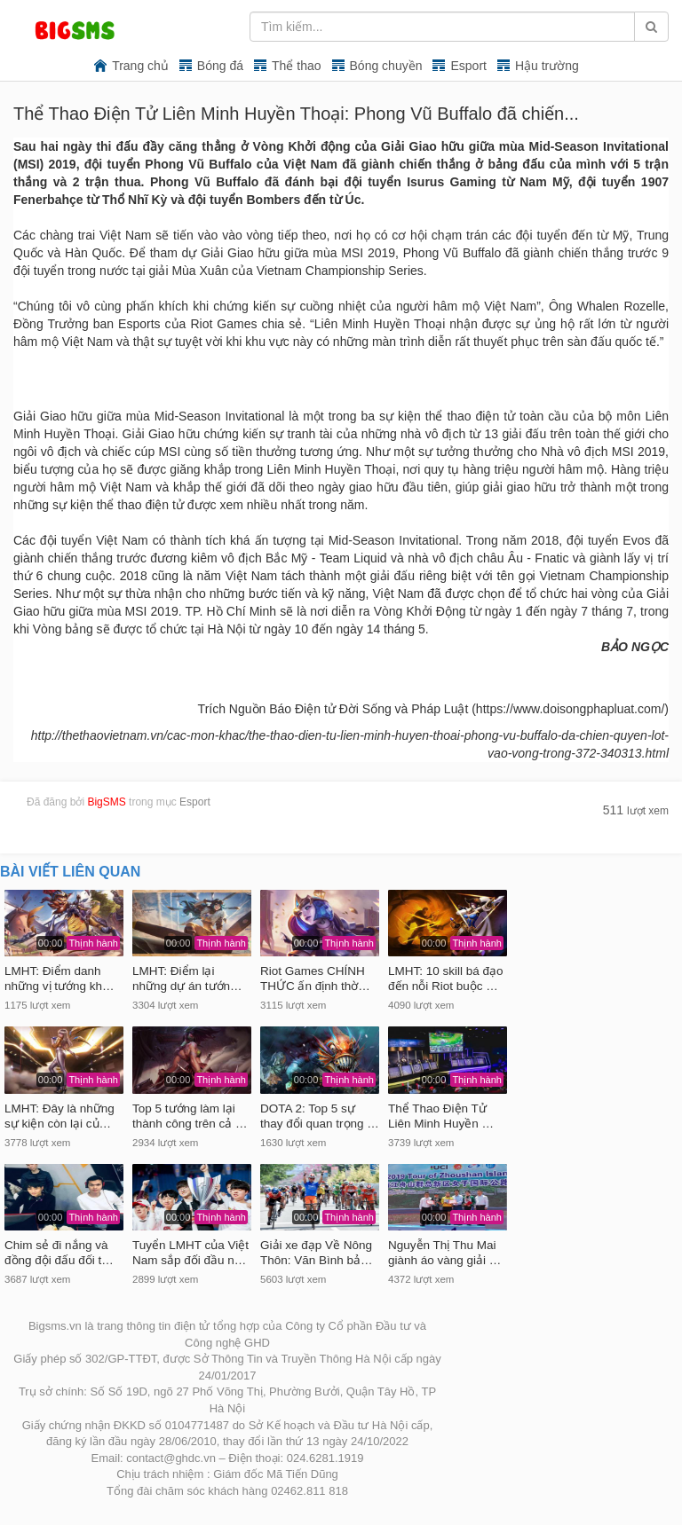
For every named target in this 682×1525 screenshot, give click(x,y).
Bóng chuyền (386, 66)
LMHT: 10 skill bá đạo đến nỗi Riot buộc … (446, 978)
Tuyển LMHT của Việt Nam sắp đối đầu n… (190, 1252)
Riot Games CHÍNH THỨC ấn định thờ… (315, 978)
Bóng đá (220, 66)
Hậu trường (547, 66)
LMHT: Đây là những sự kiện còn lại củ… (59, 1116)
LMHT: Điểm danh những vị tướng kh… (59, 978)
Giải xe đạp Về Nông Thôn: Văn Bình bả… (316, 1252)
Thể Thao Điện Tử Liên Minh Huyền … (441, 1116)
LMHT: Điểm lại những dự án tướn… (187, 978)
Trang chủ (140, 66)
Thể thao (296, 66)
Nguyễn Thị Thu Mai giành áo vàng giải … (444, 1252)
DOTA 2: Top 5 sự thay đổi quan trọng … (319, 1116)
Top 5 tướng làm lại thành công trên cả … (190, 1116)
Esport (468, 66)
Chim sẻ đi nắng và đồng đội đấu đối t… (59, 1252)
